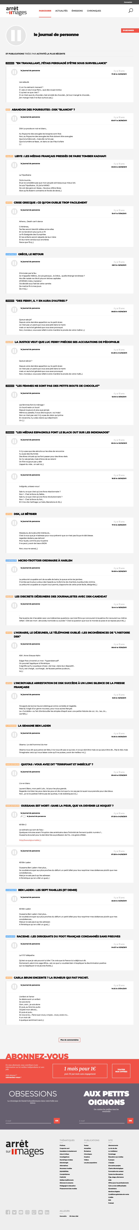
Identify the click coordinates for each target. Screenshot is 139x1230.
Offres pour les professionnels (118, 1183)
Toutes (86, 1145)
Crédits (110, 1197)
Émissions (77, 11)
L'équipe (111, 1162)
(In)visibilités (64, 1171)
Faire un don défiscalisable (117, 1186)
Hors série (63, 1216)
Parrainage (112, 1154)
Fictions (62, 1145)
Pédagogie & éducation (68, 1186)
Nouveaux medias (66, 1168)
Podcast (111, 1203)
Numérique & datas (66, 1160)
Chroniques (94, 11)
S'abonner (128, 30)
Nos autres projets (114, 1165)
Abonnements (113, 1145)
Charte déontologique (115, 1168)
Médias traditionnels (66, 1180)
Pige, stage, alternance (116, 1177)
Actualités (61, 11)
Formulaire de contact (115, 1171)
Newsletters (112, 1188)
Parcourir (45, 11)
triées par (35, 54)
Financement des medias (68, 1188)
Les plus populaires (90, 1162)
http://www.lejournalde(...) (30, 840)
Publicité (63, 1177)
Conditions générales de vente (118, 1194)
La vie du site (112, 1148)
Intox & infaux (64, 1154)
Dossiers (87, 1157)
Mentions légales (114, 1191)
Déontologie (64, 1162)
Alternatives (64, 1165)
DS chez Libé (73, 1216)
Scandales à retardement (68, 1151)
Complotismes (65, 1174)
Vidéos (86, 1160)
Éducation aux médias (115, 1157)
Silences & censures (66, 1183)
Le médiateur (112, 1151)
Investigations (64, 1157)
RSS (109, 1200)
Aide (109, 1180)
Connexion (128, 2)
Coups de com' (65, 1148)
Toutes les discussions (115, 1174)
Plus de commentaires (69, 1040)
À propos (111, 1160)
